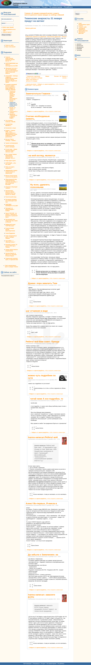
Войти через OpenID (8, 27)
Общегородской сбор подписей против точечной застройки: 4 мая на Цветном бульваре (11, 182)
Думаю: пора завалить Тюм (42, 283)
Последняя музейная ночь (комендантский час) (11, 201)
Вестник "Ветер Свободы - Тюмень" (10, 140)
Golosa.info (19, 1)
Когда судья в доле (10, 160)
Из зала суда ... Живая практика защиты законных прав (11, 150)
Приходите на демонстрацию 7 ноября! (9, 209)
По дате (45, 7)
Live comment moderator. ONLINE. (10, 121)
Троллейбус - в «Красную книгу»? (10, 241)
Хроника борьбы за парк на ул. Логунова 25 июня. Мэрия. (11, 254)
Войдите (40, 84)
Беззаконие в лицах (10, 128)
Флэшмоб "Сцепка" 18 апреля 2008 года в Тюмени (11, 246)
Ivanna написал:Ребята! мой (43, 437)
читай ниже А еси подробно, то (46, 399)
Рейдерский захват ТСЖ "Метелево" (10, 225)
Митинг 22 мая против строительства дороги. (11, 176)
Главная (27, 13)
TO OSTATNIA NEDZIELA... (8, 125)
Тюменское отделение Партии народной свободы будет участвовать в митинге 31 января (13, 96)
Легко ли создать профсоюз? (9, 167)
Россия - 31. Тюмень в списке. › (60, 77)
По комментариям (55, 7)
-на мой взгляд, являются (41, 155)
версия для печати (31, 84)
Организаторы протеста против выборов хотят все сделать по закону (10, 192)
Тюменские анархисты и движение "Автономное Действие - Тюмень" (46, 36)
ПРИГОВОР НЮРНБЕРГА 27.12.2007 (11, 205)
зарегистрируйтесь (50, 84)
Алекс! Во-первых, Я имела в (41, 503)
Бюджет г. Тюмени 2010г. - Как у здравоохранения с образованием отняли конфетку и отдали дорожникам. (11, 133)
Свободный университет (82, 29)
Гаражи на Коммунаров (11, 143)
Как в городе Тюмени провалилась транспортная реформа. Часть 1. (11, 156)
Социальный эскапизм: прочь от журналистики (11, 259)
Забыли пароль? (7, 32)
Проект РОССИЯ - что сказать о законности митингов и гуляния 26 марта (11, 215)
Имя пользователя (6, 19)
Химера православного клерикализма (11, 250)
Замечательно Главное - (39, 93)
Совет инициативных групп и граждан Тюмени (11, 237)
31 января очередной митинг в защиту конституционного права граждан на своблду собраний (11, 87)
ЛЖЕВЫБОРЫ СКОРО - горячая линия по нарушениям (11, 172)
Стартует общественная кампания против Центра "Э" (10, 58)
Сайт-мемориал (23, 7)
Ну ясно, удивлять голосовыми (40, 185)
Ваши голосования (10, 46)
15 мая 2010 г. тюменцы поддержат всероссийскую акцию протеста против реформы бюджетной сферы (11, 79)
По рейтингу (68, 7)
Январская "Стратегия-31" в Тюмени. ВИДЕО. (13, 116)
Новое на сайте (9, 45)
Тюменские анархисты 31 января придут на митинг (13, 104)
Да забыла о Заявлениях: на (43, 554)
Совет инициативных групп (84, 24)
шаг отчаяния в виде (37, 311)
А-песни (81, 25)
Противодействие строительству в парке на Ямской (11, 221)
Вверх (46, 76)
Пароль (3, 23)
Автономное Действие (82, 32)
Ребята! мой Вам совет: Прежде (42, 341)
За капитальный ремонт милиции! (10, 146)
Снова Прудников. (10, 233)
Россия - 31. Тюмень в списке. (13, 109)
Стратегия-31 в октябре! (13, 112)
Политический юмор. (11, 197)
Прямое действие (30, 28)
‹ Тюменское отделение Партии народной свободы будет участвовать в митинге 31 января (34, 79)
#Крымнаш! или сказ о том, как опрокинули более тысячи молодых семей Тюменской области (11, 71)
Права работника (83, 30)
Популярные (35, 7)
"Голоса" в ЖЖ (82, 27)
